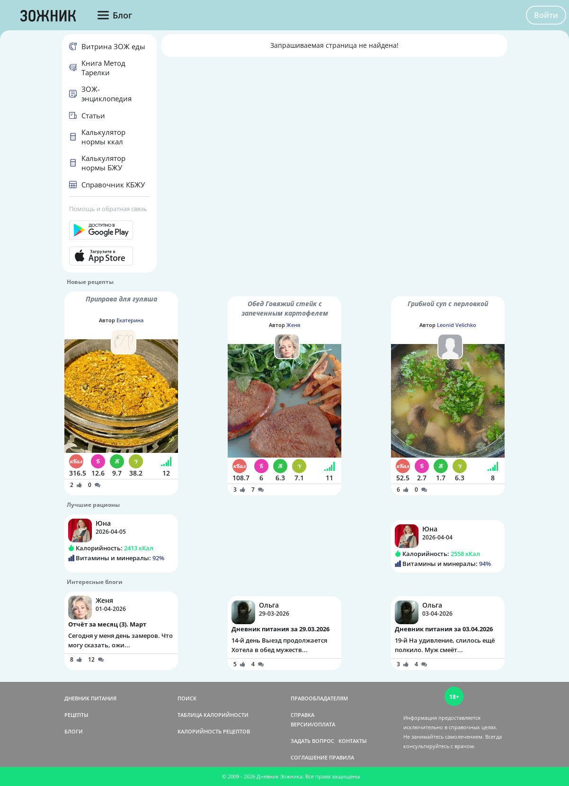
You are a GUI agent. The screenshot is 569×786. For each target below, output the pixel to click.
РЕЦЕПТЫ (76, 714)
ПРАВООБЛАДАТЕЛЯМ (319, 698)
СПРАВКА (302, 714)
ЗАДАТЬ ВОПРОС (312, 740)
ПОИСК (187, 698)
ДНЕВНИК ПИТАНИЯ (90, 698)
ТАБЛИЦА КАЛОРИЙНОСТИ (213, 714)
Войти (546, 15)
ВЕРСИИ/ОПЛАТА (313, 724)
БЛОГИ (73, 731)
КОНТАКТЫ (352, 740)
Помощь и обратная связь (108, 208)
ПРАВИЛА (341, 757)
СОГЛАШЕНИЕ (309, 757)
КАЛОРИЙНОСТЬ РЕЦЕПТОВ (214, 731)
